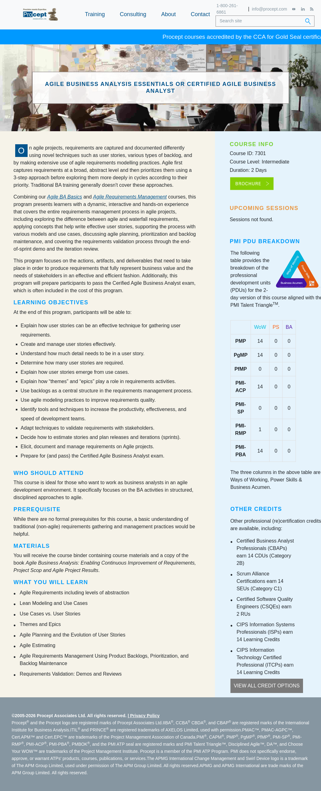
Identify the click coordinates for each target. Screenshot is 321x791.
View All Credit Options (267, 685)
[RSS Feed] (312, 9)
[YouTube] (294, 9)
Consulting (133, 14)
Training (95, 14)
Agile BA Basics (64, 196)
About (168, 14)
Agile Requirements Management (130, 196)
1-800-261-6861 (227, 9)
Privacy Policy (145, 715)
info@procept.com (269, 9)
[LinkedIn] (303, 9)
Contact (200, 14)
